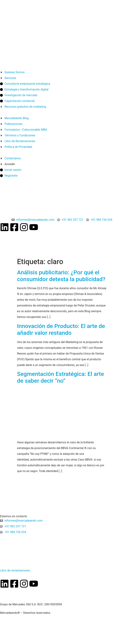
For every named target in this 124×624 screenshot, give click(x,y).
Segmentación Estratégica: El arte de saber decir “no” (60, 377)
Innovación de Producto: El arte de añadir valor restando (61, 329)
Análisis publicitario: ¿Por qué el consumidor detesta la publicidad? (61, 276)
